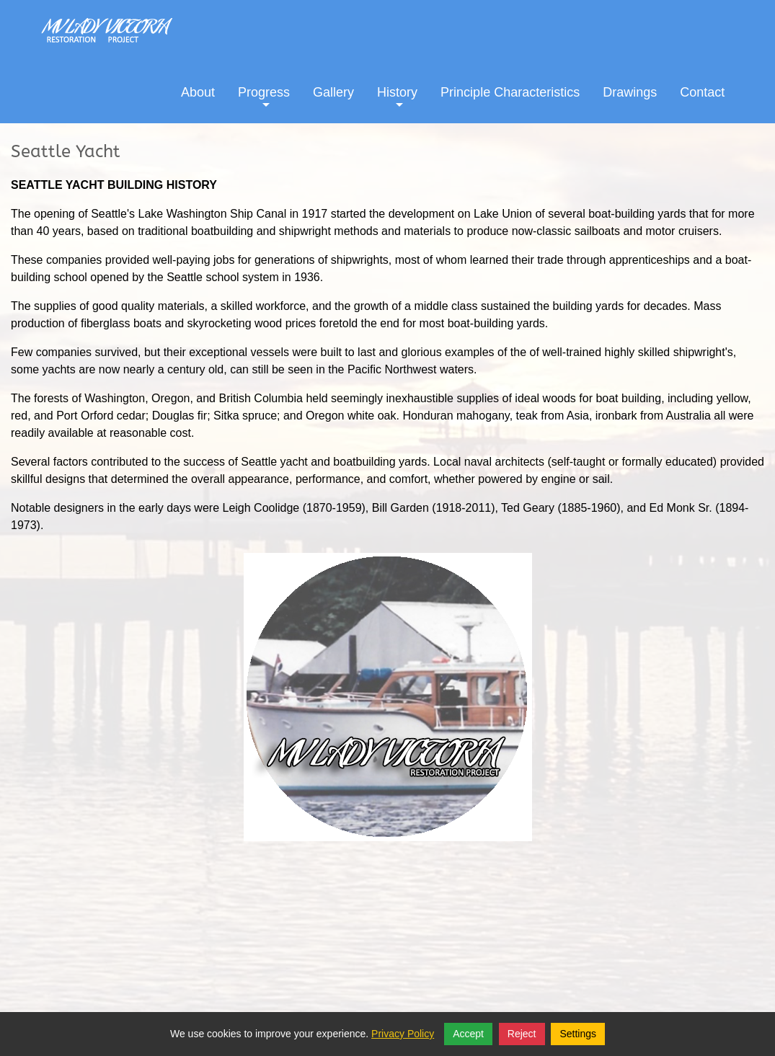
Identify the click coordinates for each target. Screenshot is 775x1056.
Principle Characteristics (510, 92)
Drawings (630, 92)
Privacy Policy (402, 1033)
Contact (702, 92)
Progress (264, 103)
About (198, 92)
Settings (577, 1033)
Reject (522, 1033)
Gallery (333, 92)
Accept (468, 1033)
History (397, 103)
